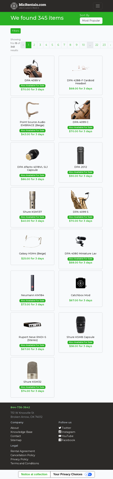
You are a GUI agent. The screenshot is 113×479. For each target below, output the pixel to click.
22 (96, 44)
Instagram (67, 432)
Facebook (67, 440)
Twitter (65, 428)
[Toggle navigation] (97, 6)
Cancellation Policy (23, 455)
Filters (15, 30)
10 (83, 44)
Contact (16, 436)
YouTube (66, 436)
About (15, 428)
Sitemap (16, 440)
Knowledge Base (21, 432)
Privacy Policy (19, 459)
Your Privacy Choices (67, 474)
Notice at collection (34, 474)
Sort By (84, 15)
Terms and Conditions (25, 463)
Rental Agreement (23, 451)
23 (104, 44)
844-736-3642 (20, 407)
